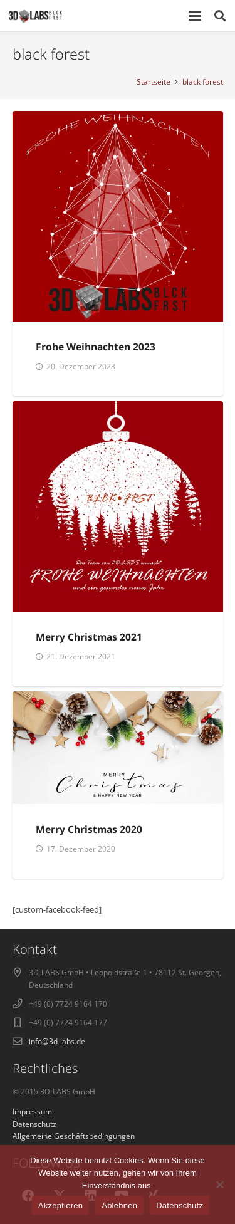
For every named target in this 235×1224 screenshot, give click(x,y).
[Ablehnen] (219, 1184)
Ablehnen (119, 1205)
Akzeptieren (60, 1205)
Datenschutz (179, 1205)
